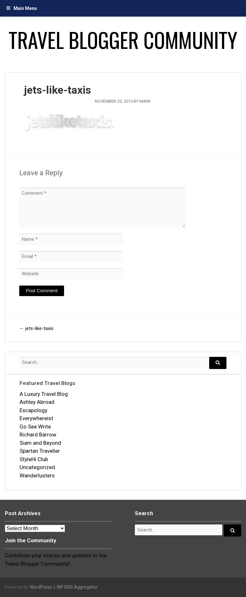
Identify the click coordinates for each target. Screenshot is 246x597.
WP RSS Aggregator (77, 587)
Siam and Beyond (40, 443)
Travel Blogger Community (123, 40)
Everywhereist (36, 418)
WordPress (41, 587)
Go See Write (35, 426)
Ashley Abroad (37, 402)
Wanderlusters (37, 475)
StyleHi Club (34, 459)
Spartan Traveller (40, 451)
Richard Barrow (38, 434)
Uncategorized (37, 467)
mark (145, 101)
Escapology (33, 410)
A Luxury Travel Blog (44, 394)
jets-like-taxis (36, 328)
